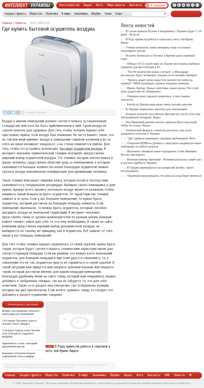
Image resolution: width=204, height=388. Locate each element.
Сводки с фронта (15, 13)
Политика (52, 13)
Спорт (119, 13)
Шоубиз (96, 13)
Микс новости (116, 5)
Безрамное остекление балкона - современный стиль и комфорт (19, 355)
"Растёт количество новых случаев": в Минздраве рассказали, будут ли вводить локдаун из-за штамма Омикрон (159, 73)
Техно (108, 13)
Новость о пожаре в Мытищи (18, 364)
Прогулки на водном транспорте (87, 364)
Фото (99, 5)
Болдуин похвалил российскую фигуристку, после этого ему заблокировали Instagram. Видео (160, 115)
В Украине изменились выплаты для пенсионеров (156, 109)
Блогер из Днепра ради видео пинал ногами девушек (159, 104)
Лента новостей (69, 5)
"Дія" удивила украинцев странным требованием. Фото (161, 138)
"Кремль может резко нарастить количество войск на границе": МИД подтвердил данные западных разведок (157, 81)
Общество (36, 13)
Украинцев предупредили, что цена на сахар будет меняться (164, 175)
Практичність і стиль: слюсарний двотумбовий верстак (19, 345)
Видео (88, 5)
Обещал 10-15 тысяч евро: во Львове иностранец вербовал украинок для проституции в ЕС (160, 65)
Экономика (81, 13)
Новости (20, 23)
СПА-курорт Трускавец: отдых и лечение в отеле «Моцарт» (19, 322)
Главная (7, 23)
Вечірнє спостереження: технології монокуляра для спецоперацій (20, 312)
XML (167, 375)
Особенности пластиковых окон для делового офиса (48, 367)
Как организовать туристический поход (52, 364)
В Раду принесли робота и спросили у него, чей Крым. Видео (78, 348)
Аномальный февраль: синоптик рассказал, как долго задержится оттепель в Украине (156, 132)
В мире (66, 13)
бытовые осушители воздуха (81, 148)
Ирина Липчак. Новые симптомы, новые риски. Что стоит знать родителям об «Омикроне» (160, 90)
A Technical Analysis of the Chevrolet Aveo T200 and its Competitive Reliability (21, 333)
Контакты (135, 5)
